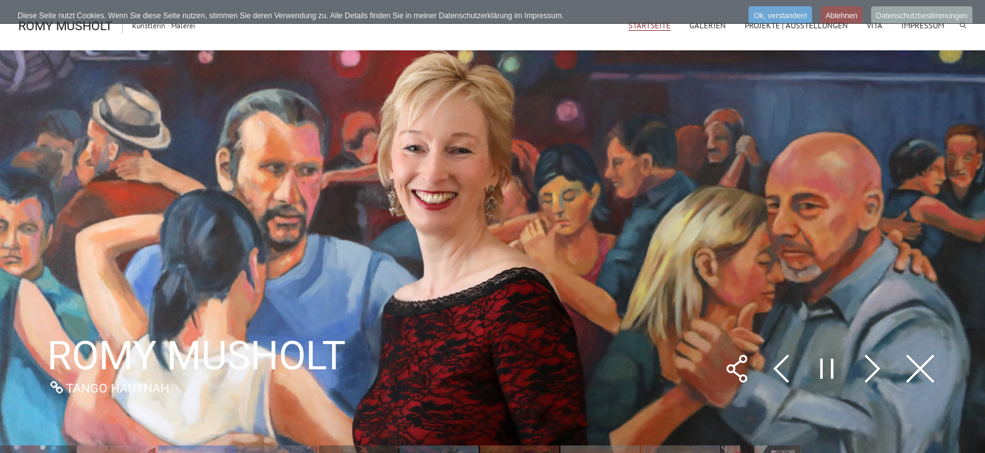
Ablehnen (842, 15)
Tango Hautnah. (119, 388)
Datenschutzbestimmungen (921, 15)
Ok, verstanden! (780, 15)
